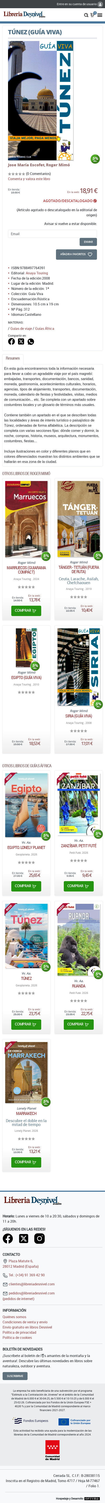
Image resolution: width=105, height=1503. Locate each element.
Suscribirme (15, 1376)
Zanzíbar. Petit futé (78, 846)
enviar (88, 242)
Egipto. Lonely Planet (26, 847)
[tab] (12, 359)
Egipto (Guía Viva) (26, 677)
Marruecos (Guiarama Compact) (26, 570)
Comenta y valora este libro (29, 178)
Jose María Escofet (26, 165)
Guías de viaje (21, 328)
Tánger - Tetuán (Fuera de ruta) (79, 569)
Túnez (26, 978)
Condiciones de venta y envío (25, 1322)
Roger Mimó (58, 165)
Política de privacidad (19, 1332)
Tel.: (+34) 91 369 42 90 (24, 1275)
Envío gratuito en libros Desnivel (27, 1327)
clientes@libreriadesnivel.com (29, 1284)
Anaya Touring (37, 273)
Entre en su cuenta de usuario (80, 4)
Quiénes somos (14, 1316)
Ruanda (78, 986)
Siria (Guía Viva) (78, 716)
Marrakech (26, 1113)
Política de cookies (17, 1337)
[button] (86, 14)
